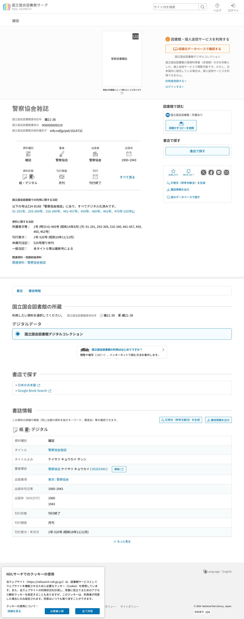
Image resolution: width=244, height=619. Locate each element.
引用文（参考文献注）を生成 (185, 183)
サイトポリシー (129, 606)
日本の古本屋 (29, 385)
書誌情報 (35, 290)
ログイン (233, 7)
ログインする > (174, 87)
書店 (20, 290)
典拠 (119, 469)
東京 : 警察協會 (58, 479)
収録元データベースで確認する (197, 48)
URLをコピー (188, 172)
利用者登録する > (175, 81)
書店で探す (197, 151)
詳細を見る (14, 611)
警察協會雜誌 (57, 449)
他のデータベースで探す (183, 197)
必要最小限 (57, 611)
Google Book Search (35, 390)
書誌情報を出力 (177, 189)
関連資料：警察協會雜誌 (29, 262)
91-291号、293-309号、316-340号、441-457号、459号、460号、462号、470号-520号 (73, 211)
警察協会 (54, 469)
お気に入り (173, 172)
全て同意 (87, 611)
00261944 (99, 469)
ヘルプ (217, 7)
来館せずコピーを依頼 (181, 125)
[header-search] (180, 7)
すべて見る (127, 177)
